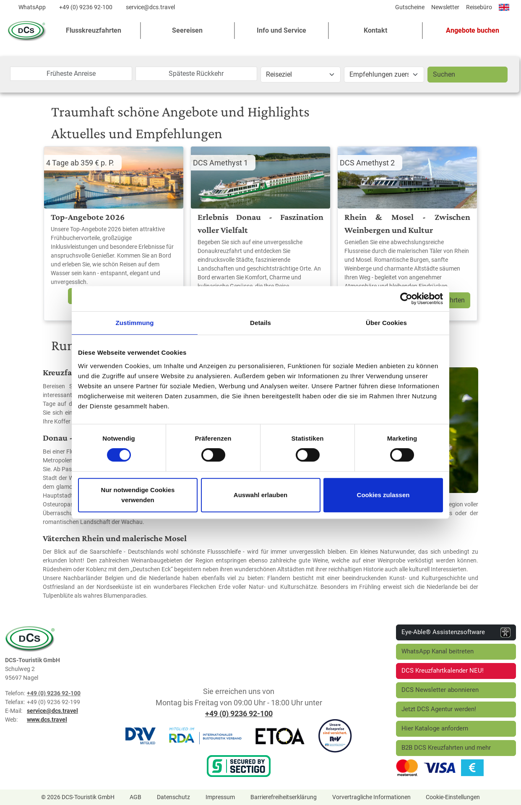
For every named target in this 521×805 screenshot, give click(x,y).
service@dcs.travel (150, 7)
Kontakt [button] (375, 30)
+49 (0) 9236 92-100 (85, 7)
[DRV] (140, 735)
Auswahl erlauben (260, 494)
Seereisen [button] (187, 30)
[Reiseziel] (300, 75)
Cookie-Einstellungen (453, 797)
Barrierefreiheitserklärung (283, 797)
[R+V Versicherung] (335, 735)
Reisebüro (479, 7)
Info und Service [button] (281, 30)
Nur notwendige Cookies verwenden (138, 494)
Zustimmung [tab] (135, 322)
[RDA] (205, 735)
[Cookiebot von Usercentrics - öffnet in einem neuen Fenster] (406, 298)
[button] (469, 30)
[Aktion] (384, 75)
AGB (135, 797)
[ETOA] (280, 735)
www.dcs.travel (47, 719)
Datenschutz (173, 797)
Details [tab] (260, 322)
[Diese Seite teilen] (385, 9)
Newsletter (445, 7)
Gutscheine (410, 7)
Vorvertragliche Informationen (371, 797)
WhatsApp (32, 7)
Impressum (220, 797)
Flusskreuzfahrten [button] (93, 30)
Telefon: (15, 693)
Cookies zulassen (383, 494)
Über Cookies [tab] (386, 322)
